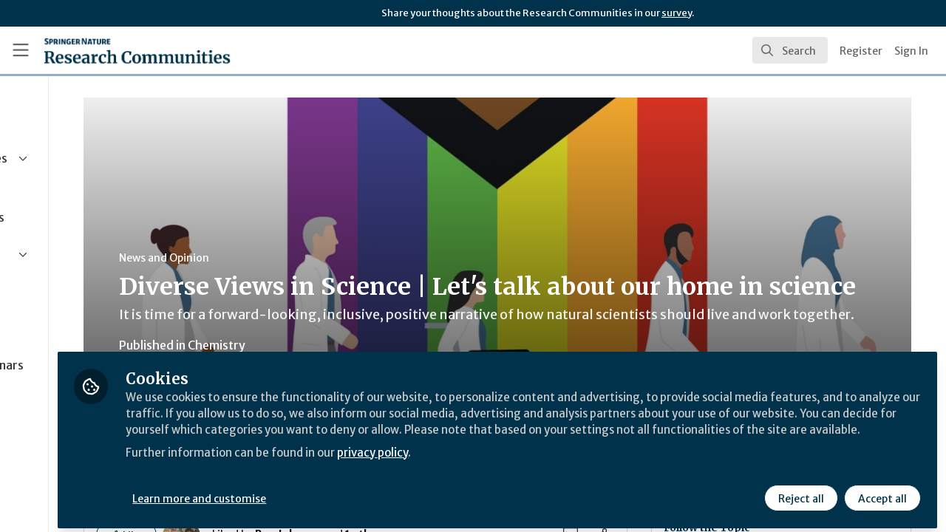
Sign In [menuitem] (911, 51)
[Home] (137, 50)
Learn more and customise (341, 492)
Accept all (881, 492)
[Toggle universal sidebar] (20, 50)
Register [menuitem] (861, 51)
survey (676, 13)
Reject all (800, 492)
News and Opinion (281, 258)
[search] (790, 50)
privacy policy (527, 464)
